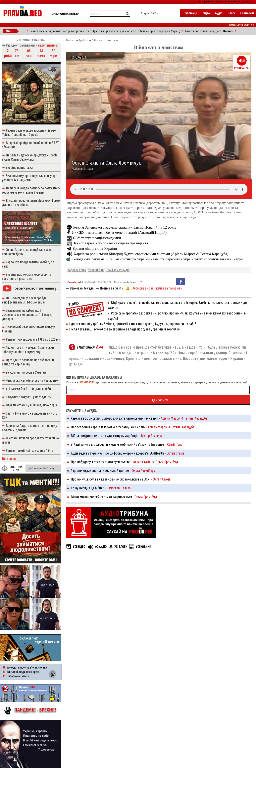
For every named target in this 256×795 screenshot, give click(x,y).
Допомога (246, 1)
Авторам (218, 1)
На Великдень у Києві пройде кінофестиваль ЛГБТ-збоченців (24, 300)
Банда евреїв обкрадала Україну (160, 31)
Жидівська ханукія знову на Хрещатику (32, 380)
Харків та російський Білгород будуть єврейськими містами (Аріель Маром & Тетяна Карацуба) (151, 254)
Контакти (232, 1)
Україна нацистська (19, 167)
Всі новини (9, 459)
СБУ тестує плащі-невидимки (97, 238)
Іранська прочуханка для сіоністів (114, 31)
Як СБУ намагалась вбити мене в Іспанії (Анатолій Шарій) (119, 232)
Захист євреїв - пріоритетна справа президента (59, 31)
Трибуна (83, 40)
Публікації (190, 13)
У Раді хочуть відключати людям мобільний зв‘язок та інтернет (118, 444)
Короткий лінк (77, 270)
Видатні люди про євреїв (23, 672)
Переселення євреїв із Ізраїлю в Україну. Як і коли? (108, 427)
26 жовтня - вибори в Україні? (26, 372)
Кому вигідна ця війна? (87, 488)
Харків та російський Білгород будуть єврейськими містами (114, 418)
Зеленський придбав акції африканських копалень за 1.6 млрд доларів (27, 314)
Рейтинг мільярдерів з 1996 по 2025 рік (33, 339)
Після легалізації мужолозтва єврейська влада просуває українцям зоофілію (124, 329)
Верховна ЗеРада (82, 288)
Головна (71, 40)
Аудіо (218, 13)
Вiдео (206, 13)
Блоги (231, 13)
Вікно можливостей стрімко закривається (101, 497)
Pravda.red (74, 282)
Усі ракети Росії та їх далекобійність (31, 389)
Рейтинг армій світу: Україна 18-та (29, 450)
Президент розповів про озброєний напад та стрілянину (28, 362)
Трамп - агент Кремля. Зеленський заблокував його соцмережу (28, 349)
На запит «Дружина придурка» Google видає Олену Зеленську (30, 157)
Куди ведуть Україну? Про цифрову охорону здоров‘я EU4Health (117, 453)
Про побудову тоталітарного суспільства (100, 462)
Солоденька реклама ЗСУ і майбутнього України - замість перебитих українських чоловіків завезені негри (157, 259)
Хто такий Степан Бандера (202, 31)
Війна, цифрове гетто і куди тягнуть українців (104, 435)
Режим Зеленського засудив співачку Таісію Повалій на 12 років (124, 227)
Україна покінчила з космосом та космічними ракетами (26, 276)
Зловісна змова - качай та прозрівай (157, 288)
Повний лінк (96, 270)
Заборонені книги (18, 676)
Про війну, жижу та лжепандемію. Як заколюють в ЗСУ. (110, 479)
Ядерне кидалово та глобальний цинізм (100, 470)
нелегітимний (47, 45)
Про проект (204, 1)
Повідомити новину (241, 24)
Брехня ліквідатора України (95, 248)
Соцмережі (247, 13)
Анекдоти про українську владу (27, 667)
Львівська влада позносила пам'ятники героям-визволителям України (31, 190)
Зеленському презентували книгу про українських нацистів (29, 178)
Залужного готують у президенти (28, 397)
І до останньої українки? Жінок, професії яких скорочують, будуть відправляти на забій (132, 323)
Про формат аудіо (117, 270)
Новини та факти (111, 288)
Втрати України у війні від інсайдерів (31, 405)
